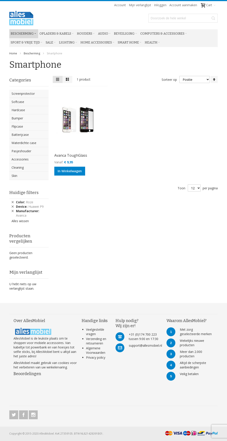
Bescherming (32, 53)
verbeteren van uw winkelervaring (43, 367)
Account (120, 5)
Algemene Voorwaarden (95, 350)
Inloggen (160, 5)
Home (13, 53)
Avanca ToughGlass (70, 155)
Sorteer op (169, 79)
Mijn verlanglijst (140, 5)
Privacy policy (95, 357)
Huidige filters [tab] (24, 192)
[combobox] (183, 18)
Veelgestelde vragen (95, 331)
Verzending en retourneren (96, 341)
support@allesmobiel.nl (145, 345)
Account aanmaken (183, 5)
